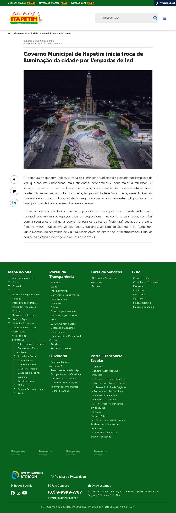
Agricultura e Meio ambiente (27, 350)
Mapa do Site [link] (82, 3)
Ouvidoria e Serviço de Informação (104, 280)
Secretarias (18, 340)
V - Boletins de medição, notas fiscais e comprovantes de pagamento (108, 424)
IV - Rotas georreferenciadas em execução (107, 405)
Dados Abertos (59, 299)
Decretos (138, 286)
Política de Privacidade (68, 477)
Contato (16, 282)
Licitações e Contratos (63, 328)
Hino (15, 290)
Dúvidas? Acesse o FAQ (63, 378)
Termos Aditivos (100, 416)
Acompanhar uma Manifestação (59, 364)
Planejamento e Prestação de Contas (65, 338)
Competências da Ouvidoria (66, 374)
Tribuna (96, 286)
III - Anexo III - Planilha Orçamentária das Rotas (104, 397)
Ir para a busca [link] (21, 3)
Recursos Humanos (61, 348)
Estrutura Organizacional (64, 315)
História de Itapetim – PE (25, 294)
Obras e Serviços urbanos (31, 389)
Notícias (16, 298)
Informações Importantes (64, 386)
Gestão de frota (26, 381)
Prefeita (16, 311)
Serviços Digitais (21, 319)
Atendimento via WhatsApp (65, 370)
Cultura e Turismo (27, 368)
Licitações (97, 412)
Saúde (21, 393)
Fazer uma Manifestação (64, 382)
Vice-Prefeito (19, 336)
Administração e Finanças (31, 344)
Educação (56, 282)
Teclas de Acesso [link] (53, 3)
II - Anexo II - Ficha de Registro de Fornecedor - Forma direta (108, 389)
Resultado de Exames (24, 315)
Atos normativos (59, 291)
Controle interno (27, 364)
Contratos (97, 366)
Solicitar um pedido (143, 307)
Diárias (54, 307)
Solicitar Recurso (142, 303)
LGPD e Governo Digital (63, 323)
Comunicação (25, 360)
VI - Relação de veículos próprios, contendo (104, 434)
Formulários (139, 294)
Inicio (54, 319)
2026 (78, 507)
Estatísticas (138, 290)
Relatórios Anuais (60, 391)
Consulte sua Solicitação (146, 282)
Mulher (21, 385)
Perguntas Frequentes (24, 307)
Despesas (56, 303)
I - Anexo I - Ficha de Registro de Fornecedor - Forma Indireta (108, 381)
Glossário (17, 286)
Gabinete (23, 377)
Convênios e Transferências (65, 295)
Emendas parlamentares (64, 311)
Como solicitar (141, 278)
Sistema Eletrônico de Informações (23, 329)
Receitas (55, 344)
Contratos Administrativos (106, 371)
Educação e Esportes (29, 373)
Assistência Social (27, 356)
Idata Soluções (111, 507)
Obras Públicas (58, 332)
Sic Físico (138, 298)
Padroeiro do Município (25, 303)
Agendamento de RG (23, 278)
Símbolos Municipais (23, 323)
